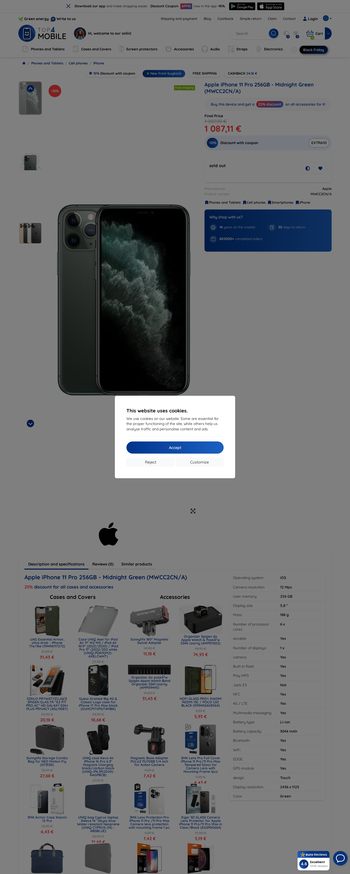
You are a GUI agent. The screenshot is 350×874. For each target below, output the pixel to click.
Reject (150, 462)
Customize (199, 462)
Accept (175, 447)
